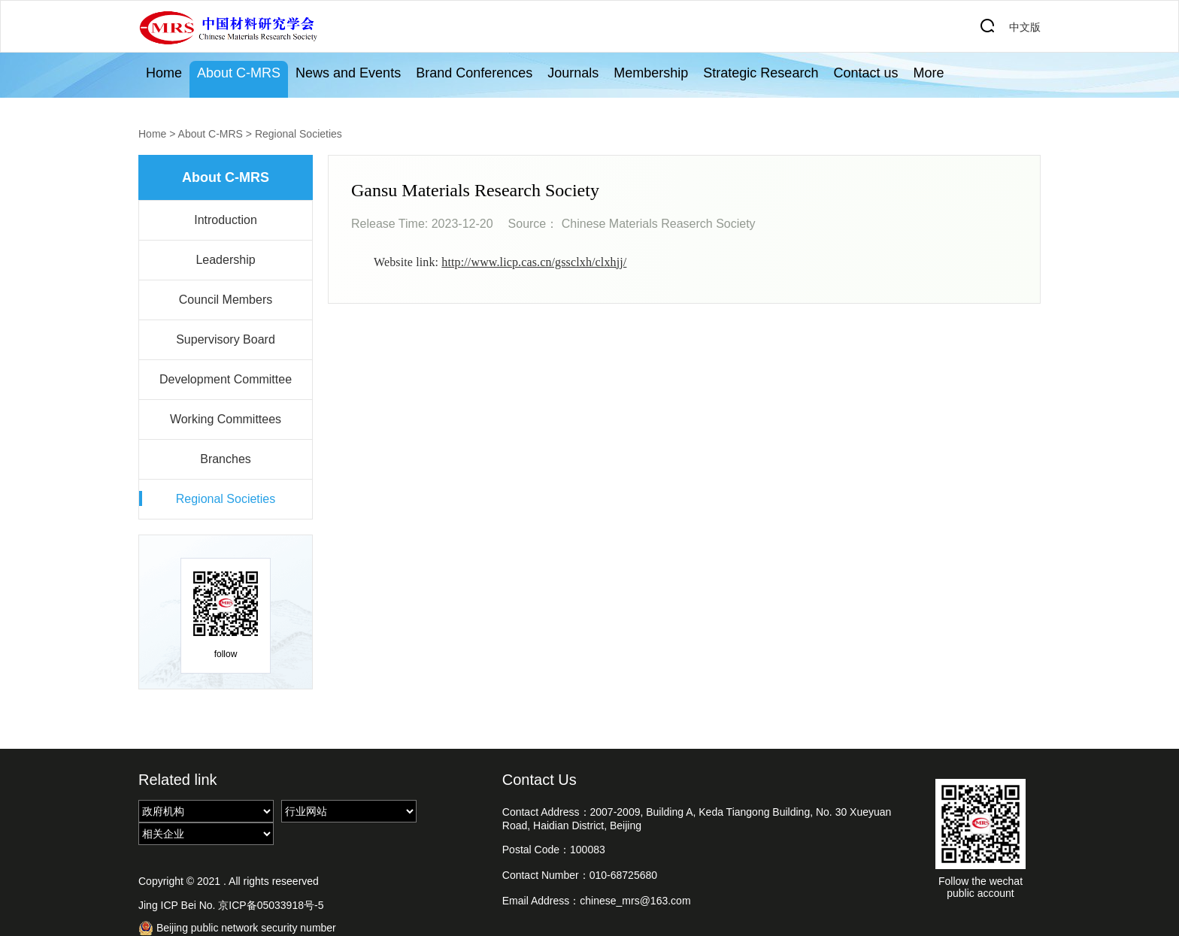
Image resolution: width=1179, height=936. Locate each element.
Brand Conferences (474, 72)
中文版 (1025, 27)
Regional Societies (298, 134)
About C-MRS (238, 72)
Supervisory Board (225, 339)
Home (164, 72)
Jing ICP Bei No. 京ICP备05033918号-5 (230, 905)
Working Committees (225, 419)
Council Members (225, 299)
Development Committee (225, 379)
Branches (225, 459)
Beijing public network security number (237, 928)
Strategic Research (760, 72)
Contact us (865, 72)
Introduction (225, 220)
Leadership (225, 259)
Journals (573, 72)
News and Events (348, 72)
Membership (651, 72)
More (928, 72)
